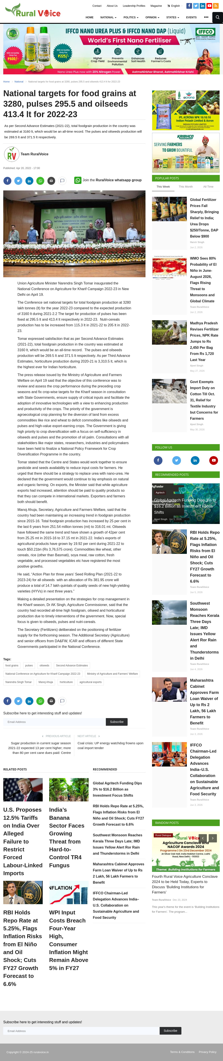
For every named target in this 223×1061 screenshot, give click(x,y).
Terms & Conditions (182, 1052)
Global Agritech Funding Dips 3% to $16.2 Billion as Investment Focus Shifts (117, 789)
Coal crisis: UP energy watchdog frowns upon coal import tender (110, 745)
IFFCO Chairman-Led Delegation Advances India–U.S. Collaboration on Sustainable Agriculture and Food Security (116, 905)
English (175, 6)
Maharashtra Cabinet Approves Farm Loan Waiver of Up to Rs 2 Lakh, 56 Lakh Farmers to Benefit (204, 701)
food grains (11, 665)
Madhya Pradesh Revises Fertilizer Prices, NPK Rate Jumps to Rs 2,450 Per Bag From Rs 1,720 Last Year (204, 341)
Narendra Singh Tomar (18, 682)
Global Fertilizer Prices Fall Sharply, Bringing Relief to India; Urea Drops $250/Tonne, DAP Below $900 (204, 218)
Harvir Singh (197, 242)
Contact (97, 5)
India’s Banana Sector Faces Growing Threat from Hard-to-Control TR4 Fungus (66, 837)
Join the (108, 180)
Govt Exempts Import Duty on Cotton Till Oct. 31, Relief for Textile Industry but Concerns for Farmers (204, 400)
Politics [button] (131, 17)
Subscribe (116, 722)
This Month (186, 186)
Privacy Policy (207, 1052)
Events (191, 17)
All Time (208, 186)
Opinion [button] (152, 17)
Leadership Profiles (134, 5)
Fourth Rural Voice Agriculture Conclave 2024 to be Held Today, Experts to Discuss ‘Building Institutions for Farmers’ (186, 881)
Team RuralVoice (34, 154)
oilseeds (44, 665)
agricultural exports (90, 682)
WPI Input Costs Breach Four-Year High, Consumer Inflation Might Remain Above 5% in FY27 (68, 940)
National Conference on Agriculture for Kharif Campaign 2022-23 (42, 673)
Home (89, 17)
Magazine (156, 5)
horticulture (66, 682)
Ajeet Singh (196, 365)
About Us (112, 5)
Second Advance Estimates (72, 665)
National (19, 81)
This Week (163, 186)
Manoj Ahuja (46, 682)
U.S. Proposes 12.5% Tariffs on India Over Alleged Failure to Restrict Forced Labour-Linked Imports (23, 841)
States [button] (172, 17)
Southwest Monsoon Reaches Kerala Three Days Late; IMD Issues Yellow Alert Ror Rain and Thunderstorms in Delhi (204, 631)
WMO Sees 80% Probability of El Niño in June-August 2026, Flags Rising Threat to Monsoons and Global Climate (203, 280)
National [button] (108, 17)
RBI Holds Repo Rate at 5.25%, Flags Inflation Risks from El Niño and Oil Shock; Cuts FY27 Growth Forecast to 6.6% (22, 948)
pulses (29, 665)
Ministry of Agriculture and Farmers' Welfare (112, 673)
